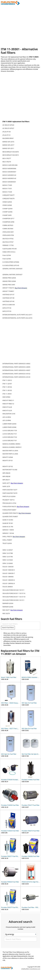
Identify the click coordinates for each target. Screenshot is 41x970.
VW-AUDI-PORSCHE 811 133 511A (14, 593)
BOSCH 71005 (7, 185)
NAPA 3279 (6, 486)
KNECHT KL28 (7, 407)
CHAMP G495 (7, 215)
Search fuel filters (8, 627)
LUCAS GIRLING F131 (10, 434)
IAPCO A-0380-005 (9, 305)
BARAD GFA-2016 (8, 142)
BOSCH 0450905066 (9, 168)
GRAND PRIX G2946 (9, 281)
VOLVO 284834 (8, 587)
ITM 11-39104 (7, 387)
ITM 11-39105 (7, 390)
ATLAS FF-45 (7, 132)
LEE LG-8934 (7, 417)
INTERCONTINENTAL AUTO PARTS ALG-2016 (17, 318)
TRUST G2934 (7, 543)
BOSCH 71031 (7, 188)
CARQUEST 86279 (8, 198)
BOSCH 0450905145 (9, 178)
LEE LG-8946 (7, 420)
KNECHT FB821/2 (8, 404)
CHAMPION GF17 (8, 218)
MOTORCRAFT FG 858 (10, 470)
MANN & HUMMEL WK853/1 (12, 447)
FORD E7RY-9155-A (9, 252)
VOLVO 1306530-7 (9, 573)
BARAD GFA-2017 (8, 145)
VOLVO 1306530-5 (9, 570)
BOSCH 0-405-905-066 (10, 165)
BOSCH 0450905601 (9, 182)
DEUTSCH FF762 (8, 239)
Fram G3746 (7, 259)
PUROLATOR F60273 (10, 506)
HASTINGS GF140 (8, 301)
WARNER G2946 (8, 607)
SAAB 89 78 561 (8, 523)
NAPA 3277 (6, 483)
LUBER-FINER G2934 (9, 424)
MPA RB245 (6, 473)
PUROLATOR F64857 (9, 510)
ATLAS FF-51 (7, 135)
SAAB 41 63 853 (8, 520)
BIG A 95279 (7, 162)
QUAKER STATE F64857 (10, 517)
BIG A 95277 (7, 158)
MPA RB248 (6, 476)
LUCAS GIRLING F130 (10, 430)
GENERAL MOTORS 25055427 (12, 275)
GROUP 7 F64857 (8, 291)
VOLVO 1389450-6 (9, 580)
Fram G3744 (7, 255)
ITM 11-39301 (7, 394)
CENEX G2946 (7, 205)
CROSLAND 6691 (8, 232)
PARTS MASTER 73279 (10, 493)
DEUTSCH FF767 (8, 242)
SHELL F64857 (7, 540)
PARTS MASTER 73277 (10, 490)
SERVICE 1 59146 (8, 533)
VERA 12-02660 (8, 563)
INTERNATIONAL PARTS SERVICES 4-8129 (16, 377)
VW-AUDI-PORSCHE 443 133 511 (13, 590)
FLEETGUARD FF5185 (10, 249)
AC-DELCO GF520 (8, 125)
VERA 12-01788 (8, 553)
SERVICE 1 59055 (8, 530)
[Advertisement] (20, 26)
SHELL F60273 (7, 536)
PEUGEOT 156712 (8, 500)
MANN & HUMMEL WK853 (11, 444)
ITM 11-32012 (7, 380)
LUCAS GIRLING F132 (10, 437)
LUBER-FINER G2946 (9, 427)
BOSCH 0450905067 (9, 172)
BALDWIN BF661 (8, 138)
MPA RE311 (6, 480)
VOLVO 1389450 (8, 577)
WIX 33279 (6, 613)
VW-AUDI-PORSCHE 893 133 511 (13, 600)
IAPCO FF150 (7, 308)
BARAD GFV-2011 (8, 148)
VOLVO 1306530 (8, 567)
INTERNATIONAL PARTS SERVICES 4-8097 (16, 370)
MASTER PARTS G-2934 (10, 451)
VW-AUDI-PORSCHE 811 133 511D (14, 597)
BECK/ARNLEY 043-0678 (11, 152)
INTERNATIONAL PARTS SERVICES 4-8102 (16, 374)
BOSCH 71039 (7, 192)
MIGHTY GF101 (8, 460)
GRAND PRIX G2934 (9, 278)
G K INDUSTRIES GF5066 (11, 262)
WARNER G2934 (8, 603)
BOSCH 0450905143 (9, 175)
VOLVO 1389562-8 (9, 583)
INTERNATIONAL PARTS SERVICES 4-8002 (16, 364)
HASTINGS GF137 (8, 295)
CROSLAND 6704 (8, 235)
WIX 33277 (6, 610)
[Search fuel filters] (20, 623)
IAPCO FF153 (7, 311)
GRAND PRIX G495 (9, 285)
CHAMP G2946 (7, 212)
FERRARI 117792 (8, 245)
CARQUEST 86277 (8, 195)
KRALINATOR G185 (9, 414)
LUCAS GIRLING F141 (10, 440)
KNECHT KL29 (7, 410)
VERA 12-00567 (8, 550)
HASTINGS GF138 (8, 298)
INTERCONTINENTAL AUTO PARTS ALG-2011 (17, 315)
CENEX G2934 (7, 202)
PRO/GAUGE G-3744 (9, 503)
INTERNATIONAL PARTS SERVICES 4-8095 (16, 367)
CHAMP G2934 (7, 209)
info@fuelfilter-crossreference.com (30, 969)
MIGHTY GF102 (8, 466)
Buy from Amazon (21, 288)
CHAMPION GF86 (8, 222)
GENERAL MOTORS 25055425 (12, 269)
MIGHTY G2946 (8, 457)
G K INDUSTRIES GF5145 (11, 265)
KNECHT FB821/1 (8, 400)
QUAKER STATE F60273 (10, 513)
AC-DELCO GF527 (8, 128)
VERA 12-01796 (8, 557)
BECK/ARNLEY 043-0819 (11, 155)
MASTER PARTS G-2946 (10, 454)
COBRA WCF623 (8, 225)
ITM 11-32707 (7, 384)
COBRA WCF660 (8, 229)
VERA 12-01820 (8, 560)
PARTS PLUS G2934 (9, 496)
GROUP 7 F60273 (8, 288)
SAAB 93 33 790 (8, 527)
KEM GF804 (6, 397)
